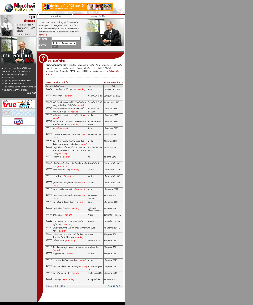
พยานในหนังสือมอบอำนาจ (69, 202)
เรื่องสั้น (20, 31)
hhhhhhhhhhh (82, 71)
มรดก (103, 65)
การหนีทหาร (63, 176)
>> (121, 286)
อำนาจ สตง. (63, 215)
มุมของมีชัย (56, 16)
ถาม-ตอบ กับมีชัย (98, 16)
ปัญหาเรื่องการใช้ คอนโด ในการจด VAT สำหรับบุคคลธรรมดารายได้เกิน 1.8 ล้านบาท (69, 150)
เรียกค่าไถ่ (62, 157)
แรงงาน (111, 65)
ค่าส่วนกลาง (10, 77)
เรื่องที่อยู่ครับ (63, 279)
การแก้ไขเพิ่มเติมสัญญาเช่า (69, 260)
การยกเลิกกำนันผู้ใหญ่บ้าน (16, 74)
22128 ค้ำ (105, 68)
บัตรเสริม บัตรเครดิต (66, 273)
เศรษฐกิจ (90, 65)
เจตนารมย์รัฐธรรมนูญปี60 (69, 189)
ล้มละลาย (80, 68)
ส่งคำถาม (43, 35)
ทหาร (60, 128)
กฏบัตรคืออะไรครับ (66, 208)
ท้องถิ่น (119, 65)
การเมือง (72, 65)
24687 (72, 71)
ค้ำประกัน (95, 68)
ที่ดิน (88, 68)
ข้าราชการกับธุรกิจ (66, 170)
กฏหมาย (81, 65)
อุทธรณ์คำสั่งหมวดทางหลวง (70, 266)
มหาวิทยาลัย (51, 68)
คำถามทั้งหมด (96, 71)
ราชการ (62, 68)
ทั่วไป (97, 65)
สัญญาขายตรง (64, 254)
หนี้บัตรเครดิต (64, 241)
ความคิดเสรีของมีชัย (26, 25)
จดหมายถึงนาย (23, 34)
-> (64, 286)
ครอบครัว (71, 68)
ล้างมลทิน (63, 71)
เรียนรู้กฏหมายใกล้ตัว (26, 28)
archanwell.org (52, 71)
